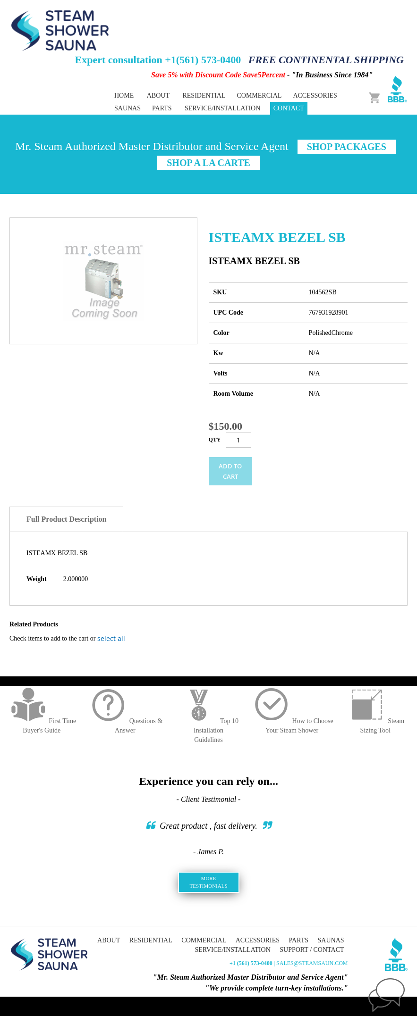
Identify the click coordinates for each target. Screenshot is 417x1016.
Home (124, 95)
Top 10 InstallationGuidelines (208, 730)
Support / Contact (312, 949)
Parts (298, 940)
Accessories (258, 940)
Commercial (203, 940)
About (158, 95)
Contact (288, 108)
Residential (150, 940)
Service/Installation (222, 108)
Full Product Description (66, 519)
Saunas (331, 940)
